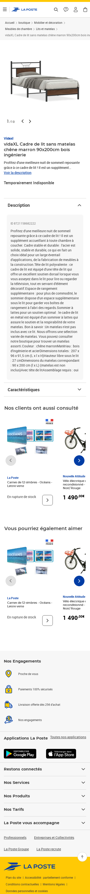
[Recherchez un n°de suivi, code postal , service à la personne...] (56, 9)
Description (45, 205)
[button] (75, 9)
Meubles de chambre (18, 29)
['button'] (24, 10)
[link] (29, 866)
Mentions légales (54, 884)
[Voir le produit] (47, 500)
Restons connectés (45, 769)
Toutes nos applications (68, 737)
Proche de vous (28, 674)
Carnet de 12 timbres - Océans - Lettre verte (29, 484)
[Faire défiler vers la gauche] (11, 460)
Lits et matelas (45, 29)
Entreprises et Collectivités (54, 837)
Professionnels (15, 837)
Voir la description (17, 172)
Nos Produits (45, 796)
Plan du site (13, 877)
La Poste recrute (48, 849)
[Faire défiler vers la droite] (79, 460)
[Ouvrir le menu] (5, 9)
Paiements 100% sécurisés (35, 689)
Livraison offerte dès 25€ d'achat (39, 704)
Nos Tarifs (45, 809)
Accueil (9, 22)
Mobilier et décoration (48, 22)
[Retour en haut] (82, 857)
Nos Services (45, 783)
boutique (24, 22)
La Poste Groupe (16, 849)
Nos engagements (30, 720)
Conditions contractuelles (22, 884)
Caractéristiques (45, 389)
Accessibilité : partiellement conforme (49, 877)
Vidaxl (8, 138)
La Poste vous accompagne (45, 823)
